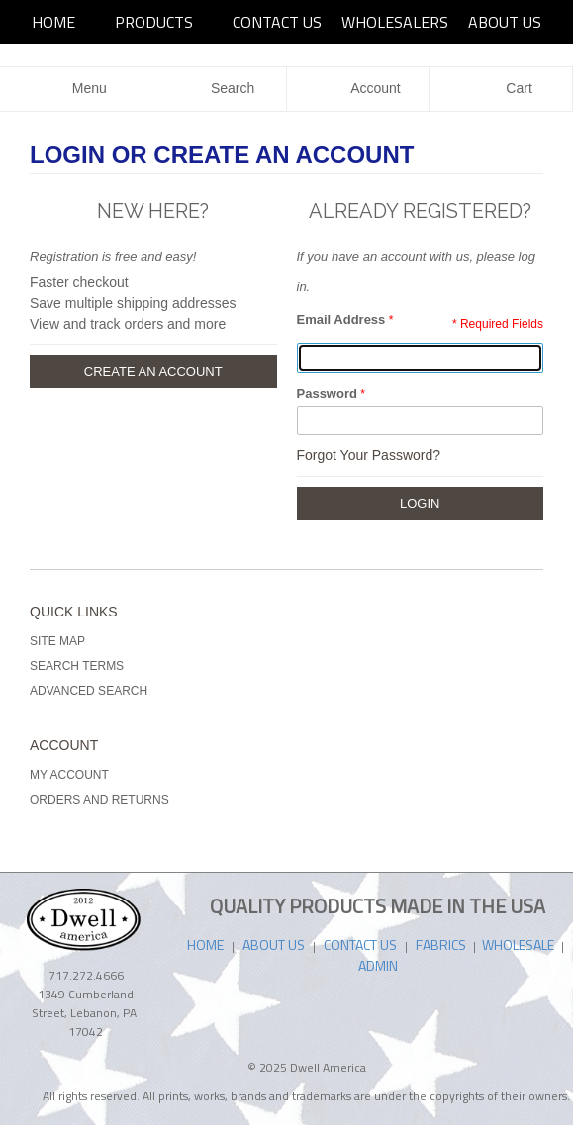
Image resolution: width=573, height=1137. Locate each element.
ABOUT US (504, 22)
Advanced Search (88, 691)
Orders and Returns (99, 799)
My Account (69, 775)
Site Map (57, 641)
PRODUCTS (154, 22)
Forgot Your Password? (369, 455)
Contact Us (277, 22)
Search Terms (77, 666)
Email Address (341, 319)
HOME (53, 22)
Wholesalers (394, 22)
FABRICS (442, 944)
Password (327, 393)
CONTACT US (360, 944)
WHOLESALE (519, 944)
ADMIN (378, 965)
